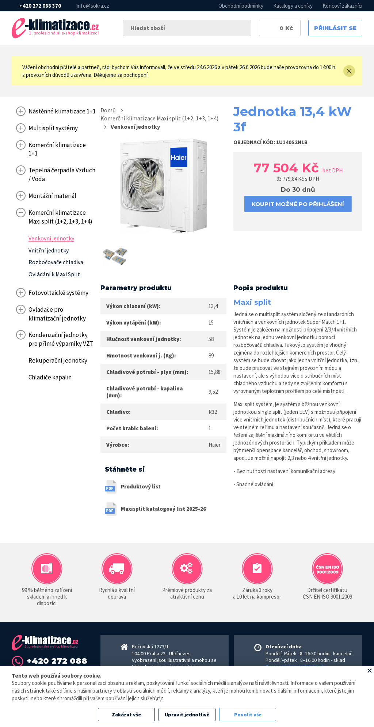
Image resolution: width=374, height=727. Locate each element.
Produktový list (141, 486)
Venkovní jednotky (135, 126)
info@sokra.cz (93, 5)
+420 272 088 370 (40, 5)
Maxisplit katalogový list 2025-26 (163, 508)
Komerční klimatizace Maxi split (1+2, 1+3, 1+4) (159, 118)
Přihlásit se (335, 28)
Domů (108, 110)
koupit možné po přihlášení (298, 204)
